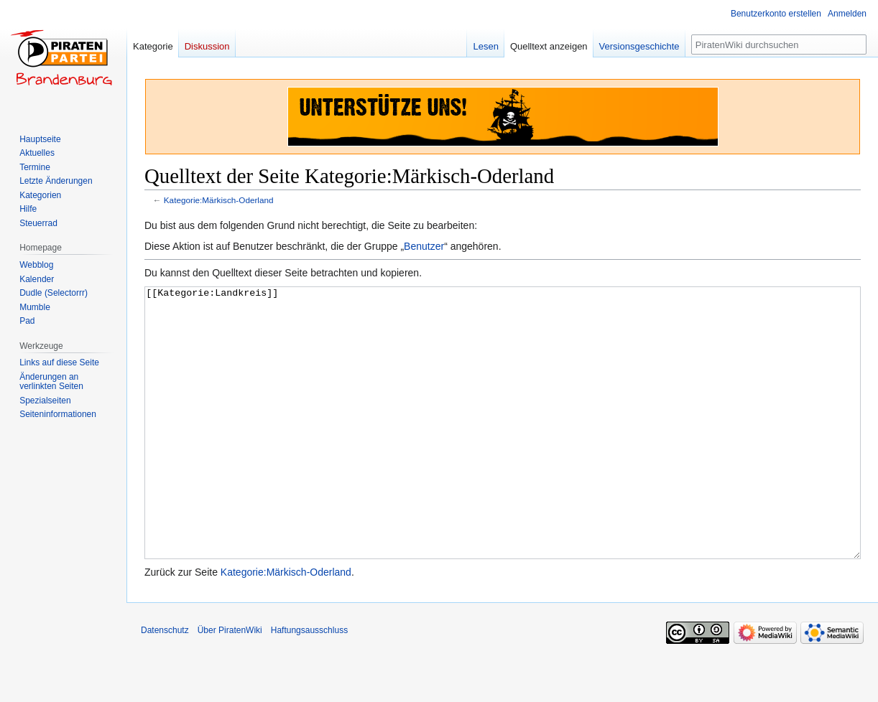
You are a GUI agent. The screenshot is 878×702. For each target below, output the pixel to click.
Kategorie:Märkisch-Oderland (219, 200)
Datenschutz (165, 684)
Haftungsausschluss (309, 684)
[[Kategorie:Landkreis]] (502, 449)
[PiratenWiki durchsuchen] (779, 44)
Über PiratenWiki (230, 684)
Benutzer (424, 246)
